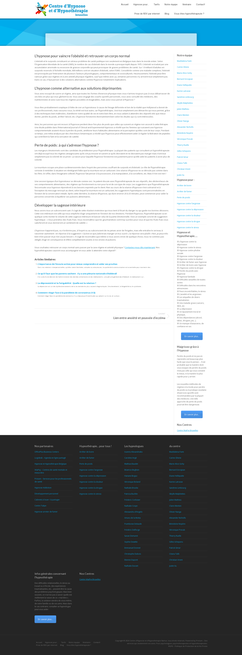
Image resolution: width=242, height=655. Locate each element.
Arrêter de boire (184, 185)
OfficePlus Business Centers (47, 452)
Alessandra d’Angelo (133, 512)
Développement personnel (46, 493)
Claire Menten (183, 115)
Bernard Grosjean (185, 79)
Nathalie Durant (131, 566)
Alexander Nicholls (185, 127)
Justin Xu (180, 175)
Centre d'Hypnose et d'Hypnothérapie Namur (148, 640)
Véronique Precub (185, 139)
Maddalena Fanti (184, 61)
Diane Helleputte (184, 85)
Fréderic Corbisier (132, 500)
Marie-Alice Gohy (184, 73)
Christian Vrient (183, 169)
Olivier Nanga (183, 121)
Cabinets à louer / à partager (47, 499)
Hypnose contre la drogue (188, 221)
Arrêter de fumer (184, 191)
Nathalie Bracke (131, 488)
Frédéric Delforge (132, 530)
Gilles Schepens (184, 151)
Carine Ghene (183, 67)
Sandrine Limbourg (185, 97)
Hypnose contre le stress (188, 227)
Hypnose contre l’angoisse (188, 203)
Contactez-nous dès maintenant (140, 247)
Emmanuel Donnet (132, 548)
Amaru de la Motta (132, 518)
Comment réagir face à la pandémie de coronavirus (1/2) (66, 292)
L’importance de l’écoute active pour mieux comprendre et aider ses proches (77, 264)
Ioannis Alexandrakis (133, 452)
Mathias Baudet (131, 464)
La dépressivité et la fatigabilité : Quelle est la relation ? (67, 283)
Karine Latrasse (183, 91)
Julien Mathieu (183, 109)
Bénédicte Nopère (185, 133)
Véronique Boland (132, 482)
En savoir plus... (191, 336)
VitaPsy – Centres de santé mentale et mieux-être (51, 471)
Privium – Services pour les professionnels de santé (53, 480)
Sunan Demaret (131, 536)
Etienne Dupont (131, 560)
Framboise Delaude (133, 524)
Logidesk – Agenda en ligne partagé (50, 458)
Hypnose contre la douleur (188, 215)
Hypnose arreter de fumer (46, 511)
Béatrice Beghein (131, 470)
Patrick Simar (182, 157)
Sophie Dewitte (131, 542)
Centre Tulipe (40, 505)
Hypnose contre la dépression (190, 209)
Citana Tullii (182, 163)
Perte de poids (183, 197)
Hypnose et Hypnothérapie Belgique (51, 464)
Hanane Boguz (130, 476)
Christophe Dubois (132, 554)
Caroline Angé (130, 458)
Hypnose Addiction (43, 487)
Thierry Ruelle (183, 145)
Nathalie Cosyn (131, 506)
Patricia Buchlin (131, 494)
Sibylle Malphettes (185, 103)
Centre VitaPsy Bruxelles (187, 430)
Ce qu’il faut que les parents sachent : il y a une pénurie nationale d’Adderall (77, 273)
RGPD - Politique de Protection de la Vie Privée (187, 646)
